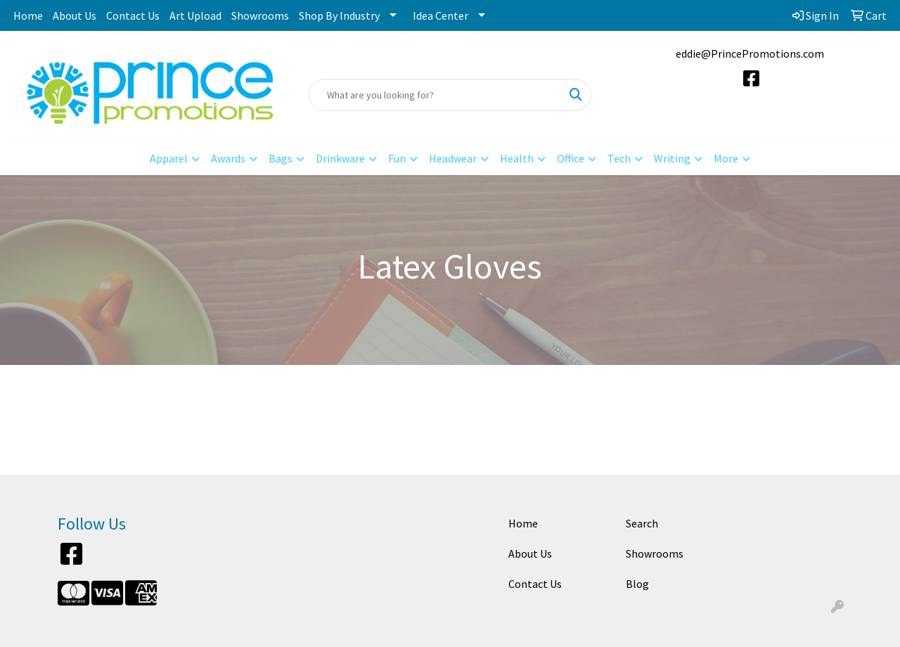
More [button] (726, 158)
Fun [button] (397, 158)
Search (642, 523)
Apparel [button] (169, 158)
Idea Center (440, 15)
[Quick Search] (435, 95)
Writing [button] (672, 158)
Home (28, 15)
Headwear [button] (453, 158)
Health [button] (517, 158)
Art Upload (195, 15)
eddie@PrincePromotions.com (750, 53)
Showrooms (260, 15)
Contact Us (133, 15)
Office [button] (570, 158)
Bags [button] (280, 158)
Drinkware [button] (340, 158)
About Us (74, 15)
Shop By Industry (339, 15)
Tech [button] (619, 158)
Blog (637, 584)
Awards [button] (228, 158)
